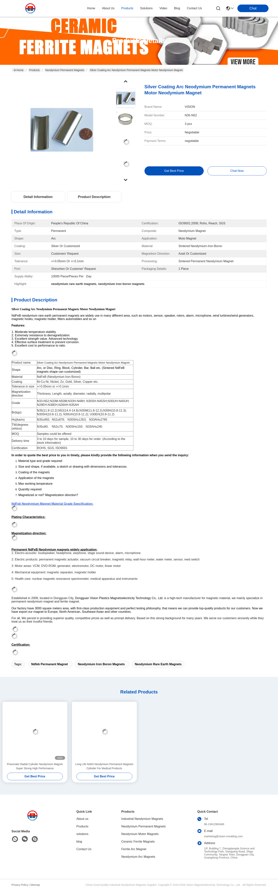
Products (34, 70)
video (163, 8)
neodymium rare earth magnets (158, 664)
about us (108, 8)
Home (91, 8)
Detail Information (38, 197)
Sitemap (35, 884)
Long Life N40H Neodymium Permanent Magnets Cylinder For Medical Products (104, 766)
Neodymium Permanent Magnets (64, 70)
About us (82, 818)
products (127, 8)
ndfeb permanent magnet (49, 664)
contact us (194, 8)
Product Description (94, 197)
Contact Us (83, 849)
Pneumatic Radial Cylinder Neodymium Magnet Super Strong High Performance (35, 766)
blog (177, 8)
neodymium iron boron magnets (101, 664)
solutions (146, 8)
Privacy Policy (20, 884)
